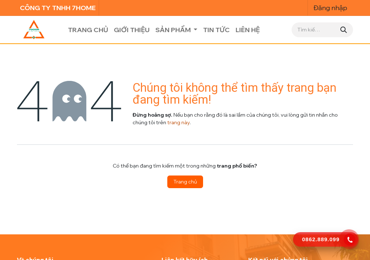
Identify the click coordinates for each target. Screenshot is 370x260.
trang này (178, 122)
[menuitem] (88, 30)
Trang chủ (185, 181)
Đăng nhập (330, 8)
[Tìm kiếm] (343, 29)
